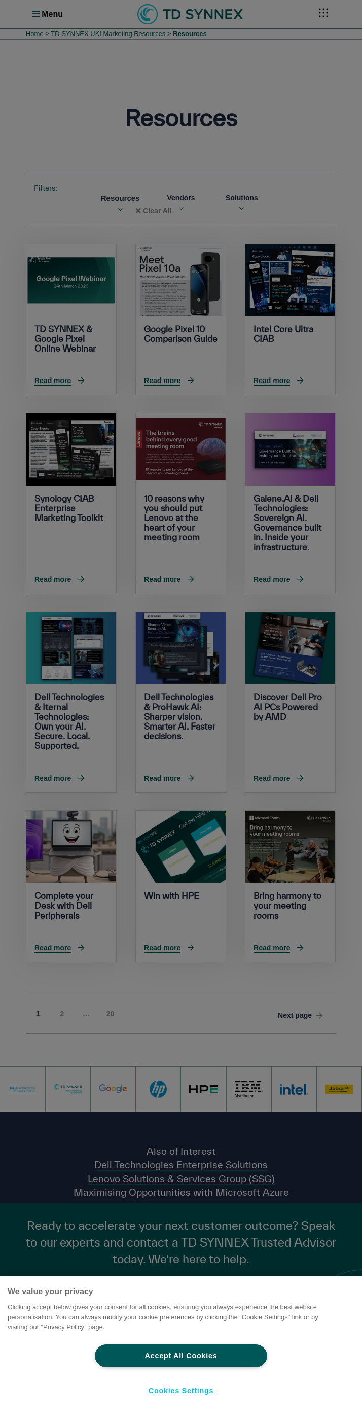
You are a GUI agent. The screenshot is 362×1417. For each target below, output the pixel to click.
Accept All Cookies (181, 1356)
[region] (181, 1346)
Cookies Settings (181, 1391)
